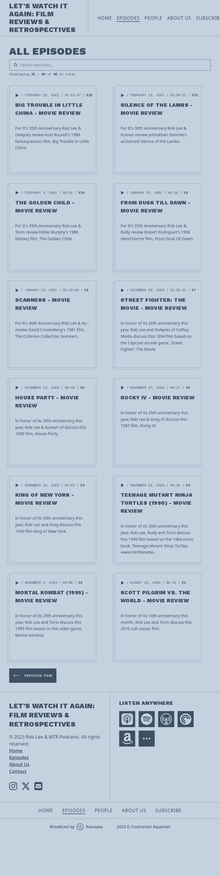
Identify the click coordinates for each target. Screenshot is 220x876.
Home (104, 18)
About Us (179, 18)
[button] (17, 95)
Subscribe (168, 810)
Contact (18, 771)
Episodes (128, 18)
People (153, 18)
